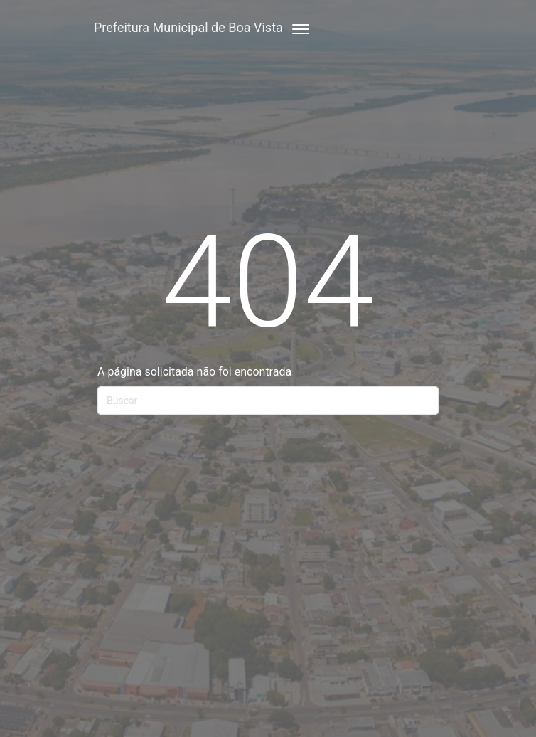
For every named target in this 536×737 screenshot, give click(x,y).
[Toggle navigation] (296, 27)
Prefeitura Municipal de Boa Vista (188, 27)
